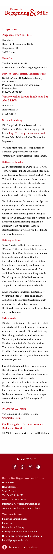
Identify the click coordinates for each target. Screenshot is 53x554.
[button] (15, 467)
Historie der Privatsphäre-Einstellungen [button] (22, 536)
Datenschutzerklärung (13, 527)
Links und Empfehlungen (14, 518)
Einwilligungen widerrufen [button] (15, 540)
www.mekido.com (11, 417)
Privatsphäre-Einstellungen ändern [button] (19, 531)
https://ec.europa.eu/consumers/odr (27, 133)
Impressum (7, 523)
